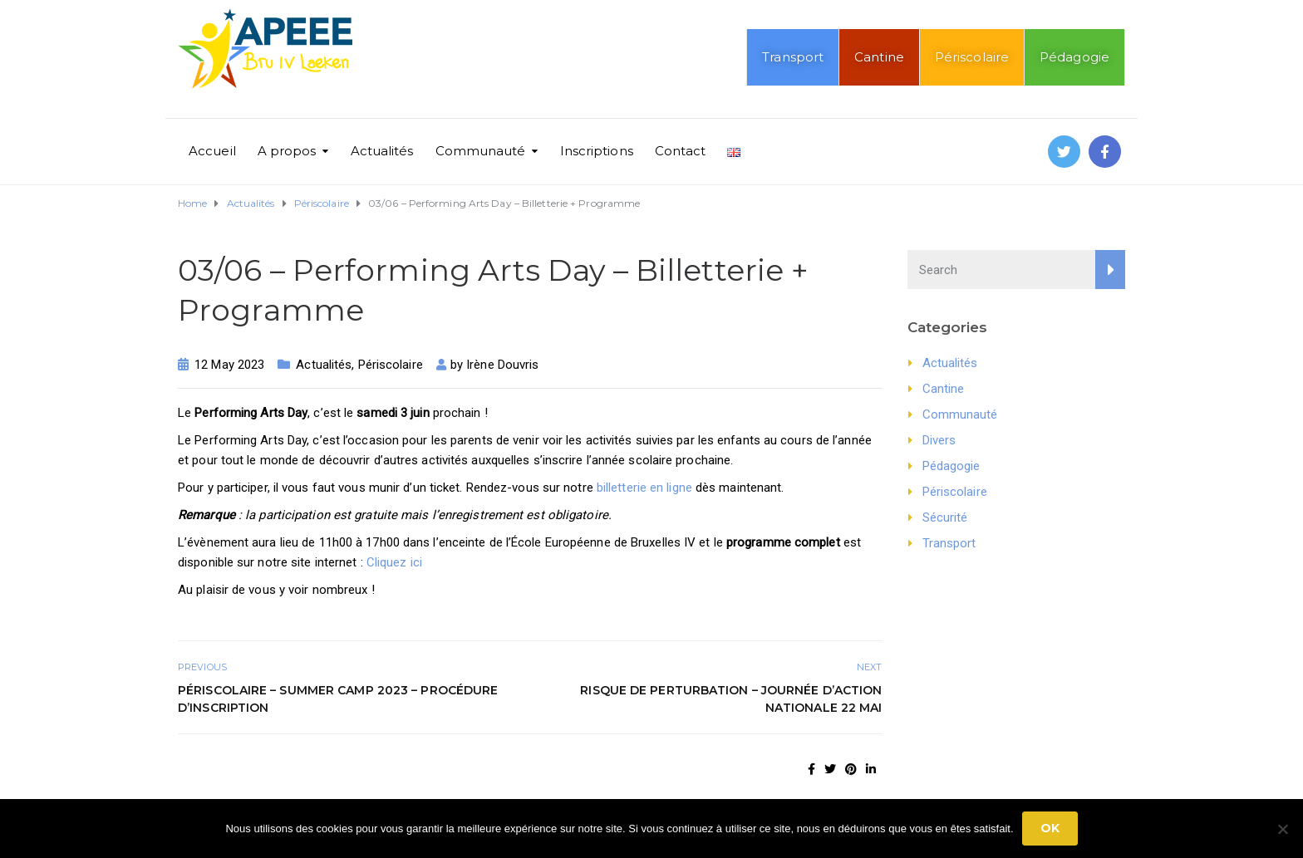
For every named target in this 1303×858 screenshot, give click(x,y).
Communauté (480, 151)
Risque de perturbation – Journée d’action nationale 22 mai (731, 699)
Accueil (212, 151)
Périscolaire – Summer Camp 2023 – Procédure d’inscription (338, 699)
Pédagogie (1074, 57)
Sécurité (945, 517)
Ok (1050, 828)
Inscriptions (596, 151)
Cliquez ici (394, 562)
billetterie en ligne (644, 487)
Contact (680, 151)
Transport (793, 57)
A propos (287, 151)
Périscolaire (972, 57)
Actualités (382, 151)
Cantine (879, 57)
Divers (939, 440)
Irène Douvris (502, 364)
